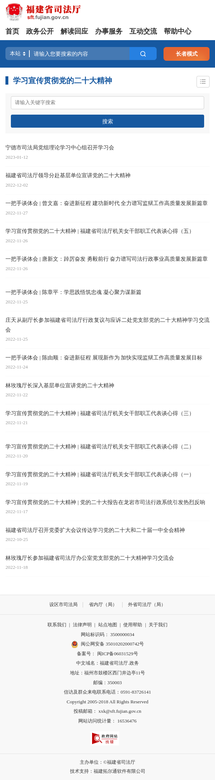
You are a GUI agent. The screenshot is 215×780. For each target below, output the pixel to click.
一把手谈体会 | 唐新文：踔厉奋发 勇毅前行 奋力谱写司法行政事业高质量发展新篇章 (106, 259)
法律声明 (82, 624)
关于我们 (158, 624)
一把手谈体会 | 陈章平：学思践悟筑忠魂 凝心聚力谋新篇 (73, 292)
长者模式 (187, 54)
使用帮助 (132, 624)
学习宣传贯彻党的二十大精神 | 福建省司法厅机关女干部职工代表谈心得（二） (99, 446)
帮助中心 (177, 31)
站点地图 (107, 624)
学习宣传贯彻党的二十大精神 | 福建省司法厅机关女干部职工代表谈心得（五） (99, 231)
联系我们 (56, 624)
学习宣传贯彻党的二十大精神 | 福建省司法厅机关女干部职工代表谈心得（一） (99, 474)
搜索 (107, 121)
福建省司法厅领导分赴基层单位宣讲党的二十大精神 (68, 175)
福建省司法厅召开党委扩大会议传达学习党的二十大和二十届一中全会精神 (95, 530)
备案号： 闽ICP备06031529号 (107, 653)
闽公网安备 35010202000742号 (107, 644)
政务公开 (40, 31)
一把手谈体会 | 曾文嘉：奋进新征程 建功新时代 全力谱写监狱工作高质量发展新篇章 (106, 203)
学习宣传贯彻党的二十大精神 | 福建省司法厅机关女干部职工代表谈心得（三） (99, 413)
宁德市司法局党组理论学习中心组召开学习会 (59, 147)
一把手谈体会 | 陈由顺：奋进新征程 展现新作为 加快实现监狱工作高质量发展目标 (103, 357)
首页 (12, 31)
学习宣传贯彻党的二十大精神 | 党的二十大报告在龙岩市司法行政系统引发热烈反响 (105, 502)
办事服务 (109, 31)
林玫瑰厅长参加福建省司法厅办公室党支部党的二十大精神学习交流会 (89, 558)
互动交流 (143, 31)
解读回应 (74, 31)
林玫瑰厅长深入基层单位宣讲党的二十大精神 (59, 385)
